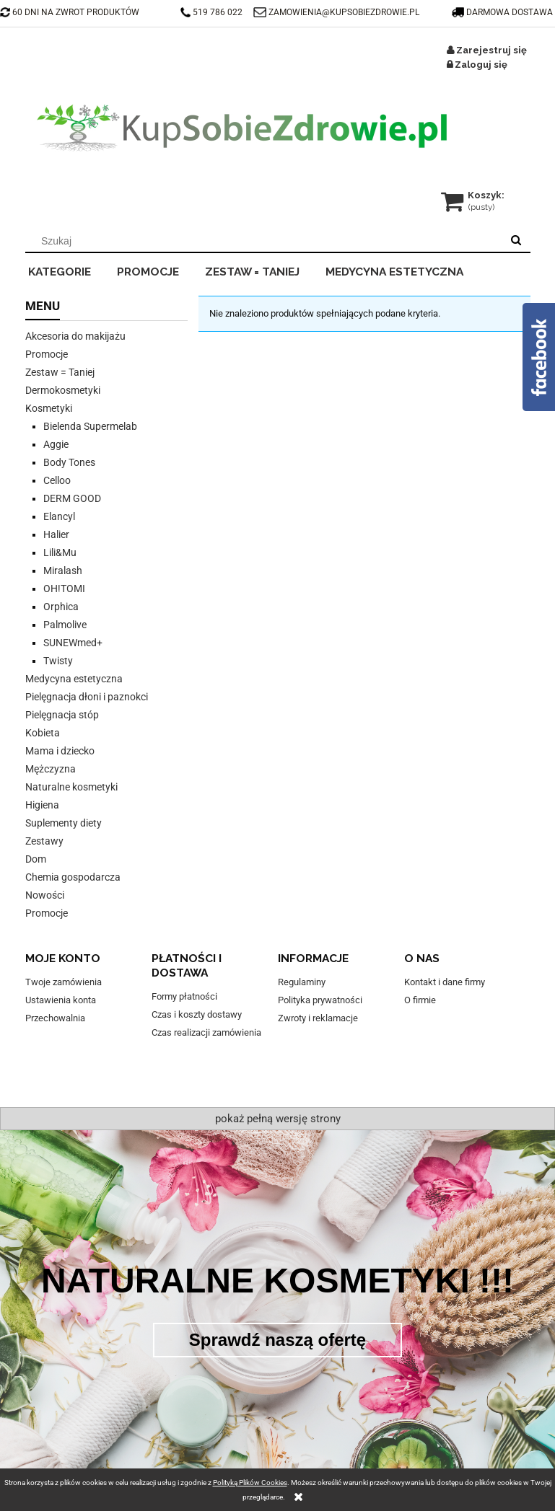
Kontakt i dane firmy (444, 982)
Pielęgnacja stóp (62, 715)
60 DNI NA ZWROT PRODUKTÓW (69, 12)
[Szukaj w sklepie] (266, 241)
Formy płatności (184, 996)
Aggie (56, 444)
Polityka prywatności (320, 1000)
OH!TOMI (64, 588)
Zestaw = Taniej (60, 372)
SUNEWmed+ (72, 642)
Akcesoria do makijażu (75, 336)
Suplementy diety (63, 823)
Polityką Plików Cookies (250, 1482)
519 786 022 (212, 12)
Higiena (42, 805)
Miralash (62, 570)
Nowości (44, 895)
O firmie (420, 1000)
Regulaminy (301, 982)
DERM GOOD (72, 498)
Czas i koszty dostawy (197, 1014)
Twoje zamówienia (63, 982)
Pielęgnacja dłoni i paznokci (86, 696)
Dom (35, 859)
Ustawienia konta (60, 1000)
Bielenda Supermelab (90, 426)
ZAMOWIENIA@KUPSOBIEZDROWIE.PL (343, 12)
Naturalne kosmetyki (71, 787)
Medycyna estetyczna (74, 678)
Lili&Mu (60, 552)
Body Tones (69, 462)
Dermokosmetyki (62, 390)
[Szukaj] (516, 241)
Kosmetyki (48, 408)
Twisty (58, 660)
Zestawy (44, 841)
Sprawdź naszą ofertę (277, 1339)
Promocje (46, 354)
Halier (56, 534)
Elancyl (59, 516)
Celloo (57, 480)
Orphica (61, 606)
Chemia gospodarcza (73, 877)
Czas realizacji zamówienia (206, 1032)
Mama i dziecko (60, 751)
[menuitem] (69, 269)
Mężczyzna (50, 769)
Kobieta (42, 733)
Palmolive (65, 624)
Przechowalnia (55, 1018)
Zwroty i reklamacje (318, 1018)
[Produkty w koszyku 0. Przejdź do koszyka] (473, 195)
